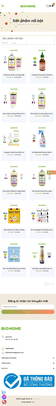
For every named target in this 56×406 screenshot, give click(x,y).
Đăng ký (28, 312)
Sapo (33, 402)
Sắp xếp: (5, 43)
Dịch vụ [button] (28, 368)
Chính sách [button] (28, 363)
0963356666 (9, 348)
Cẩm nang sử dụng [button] (28, 358)
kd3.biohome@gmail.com (14, 352)
